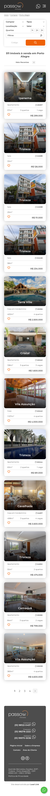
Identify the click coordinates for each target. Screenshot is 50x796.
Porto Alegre (24, 15)
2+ (37, 30)
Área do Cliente (30, 750)
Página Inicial (16, 746)
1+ (32, 30)
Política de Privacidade (18, 776)
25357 (39, 105)
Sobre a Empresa (32, 746)
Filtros (25, 35)
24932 (39, 564)
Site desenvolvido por (25, 784)
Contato (16, 750)
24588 (39, 207)
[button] (35, 26)
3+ (42, 30)
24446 (39, 258)
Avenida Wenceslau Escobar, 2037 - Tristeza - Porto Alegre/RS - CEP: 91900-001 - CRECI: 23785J (23, 771)
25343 (39, 360)
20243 (39, 411)
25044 (39, 462)
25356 (39, 309)
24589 (39, 156)
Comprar (14, 15)
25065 (39, 615)
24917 (39, 513)
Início (6, 15)
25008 (39, 666)
